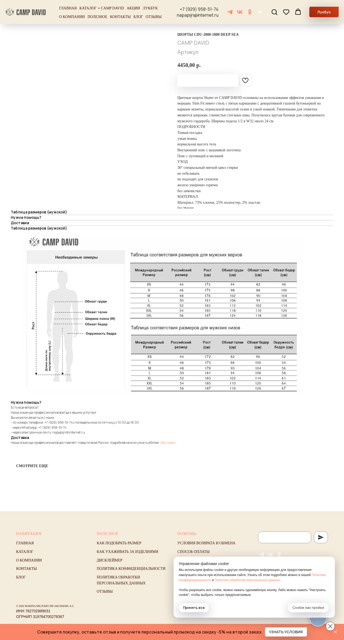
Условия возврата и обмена (206, 543)
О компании (72, 17)
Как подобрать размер (119, 543)
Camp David (112, 8)
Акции (133, 8)
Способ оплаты (193, 552)
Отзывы (154, 17)
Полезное (98, 17)
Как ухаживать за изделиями (127, 552)
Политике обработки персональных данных (247, 580)
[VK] (239, 12)
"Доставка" (167, 442)
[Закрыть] (335, 632)
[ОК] (249, 12)
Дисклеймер (109, 560)
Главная (68, 8)
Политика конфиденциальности (131, 569)
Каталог (88, 8)
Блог (138, 17)
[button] (274, 12)
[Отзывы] (259, 12)
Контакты (120, 17)
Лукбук (150, 8)
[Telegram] (230, 12)
